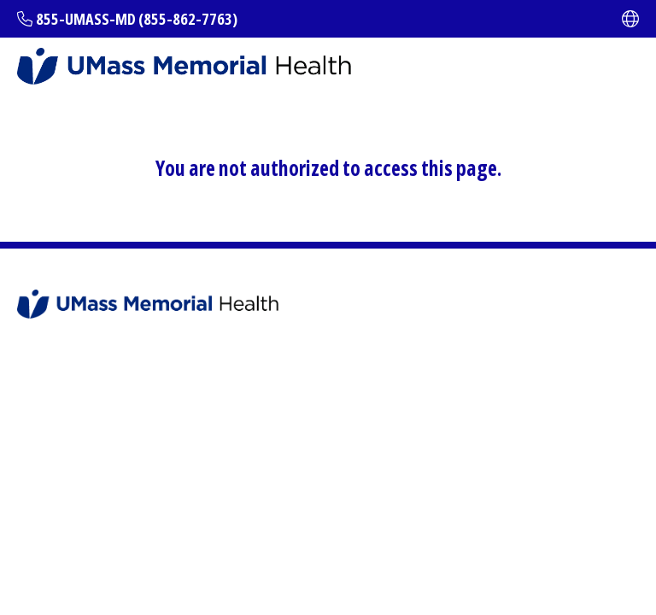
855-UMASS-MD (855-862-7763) (136, 19)
